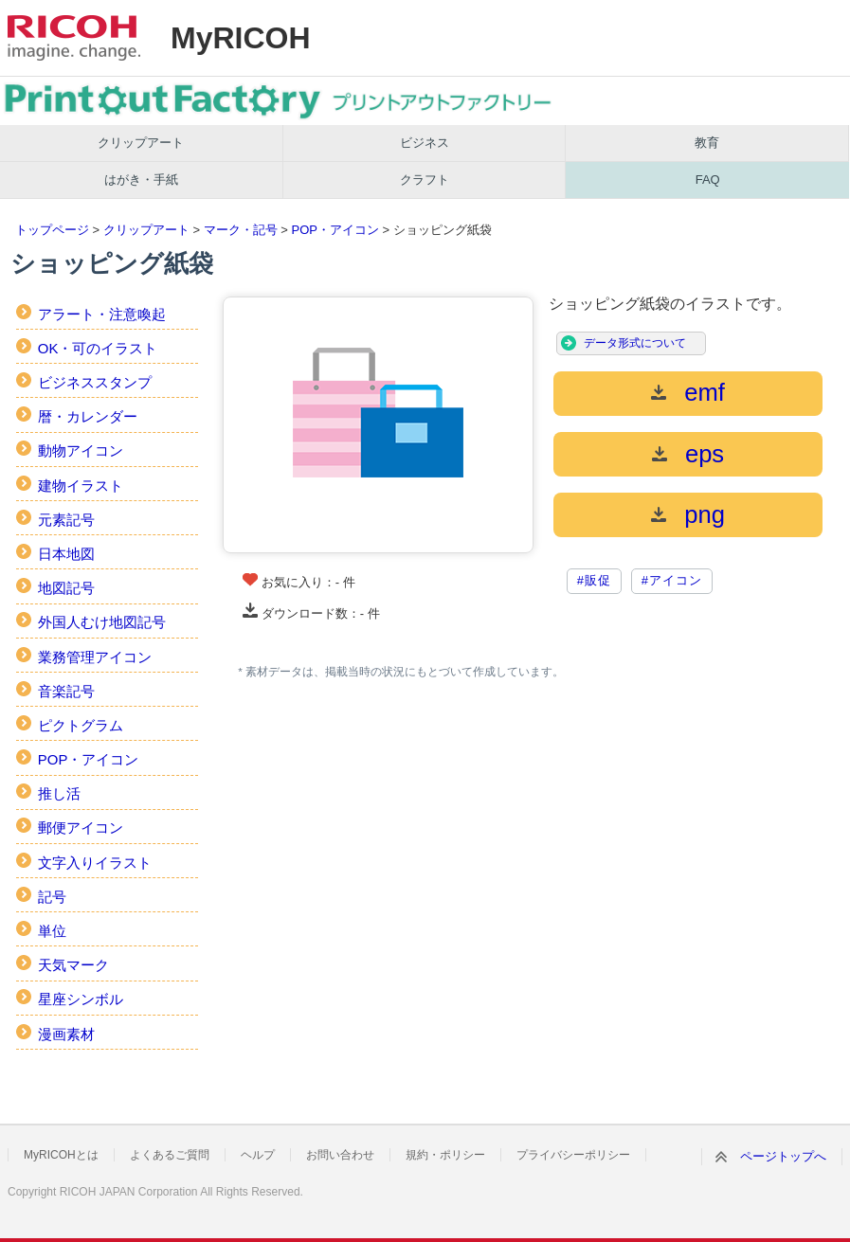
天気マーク (73, 965)
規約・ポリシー (445, 1154)
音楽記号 (66, 691)
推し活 (59, 793)
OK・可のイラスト (98, 348)
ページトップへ (783, 1156)
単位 (52, 931)
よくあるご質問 (169, 1154)
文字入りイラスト (95, 863)
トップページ (52, 230)
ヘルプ (258, 1154)
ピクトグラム (80, 725)
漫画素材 (66, 1034)
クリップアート (141, 142)
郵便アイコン (80, 827)
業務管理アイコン (95, 657)
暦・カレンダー (87, 416)
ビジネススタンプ (95, 382)
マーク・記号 (241, 230)
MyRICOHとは (61, 1154)
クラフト (424, 179)
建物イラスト (80, 485)
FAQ (708, 179)
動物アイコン (80, 450)
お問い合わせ (340, 1154)
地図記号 (66, 588)
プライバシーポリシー (573, 1154)
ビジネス (424, 142)
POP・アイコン (334, 230)
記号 (52, 897)
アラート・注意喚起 (102, 314)
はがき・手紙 (141, 179)
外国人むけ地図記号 (102, 622)
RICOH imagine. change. (74, 38)
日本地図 (66, 554)
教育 (707, 142)
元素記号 (66, 520)
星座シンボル (80, 999)
